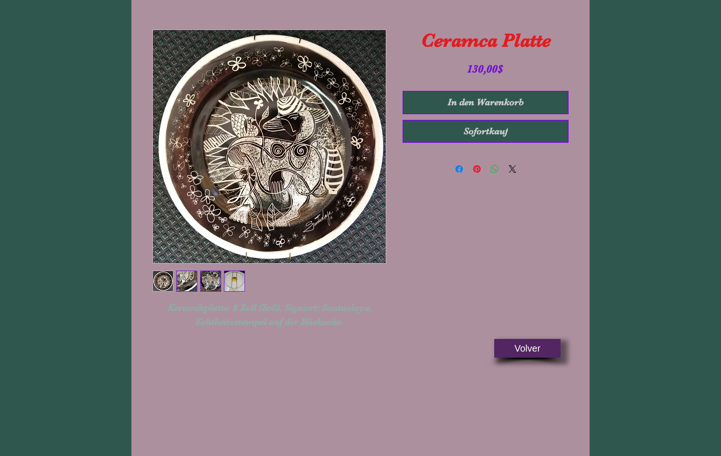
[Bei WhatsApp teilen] (494, 169)
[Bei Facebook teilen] (459, 169)
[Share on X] (512, 169)
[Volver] (527, 348)
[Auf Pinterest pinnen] (477, 169)
